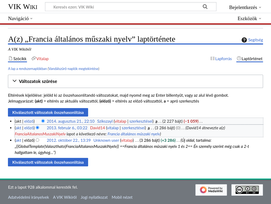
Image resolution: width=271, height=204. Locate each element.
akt (18, 127)
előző (29, 121)
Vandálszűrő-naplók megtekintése (73, 68)
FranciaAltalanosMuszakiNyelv (40, 133)
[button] (135, 81)
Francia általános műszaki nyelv (133, 133)
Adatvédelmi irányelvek (28, 197)
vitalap (120, 121)
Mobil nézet (122, 197)
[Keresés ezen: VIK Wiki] (130, 6)
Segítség (251, 40)
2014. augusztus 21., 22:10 (70, 121)
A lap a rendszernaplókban (27, 68)
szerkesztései (140, 121)
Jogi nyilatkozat (94, 197)
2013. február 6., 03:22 (67, 127)
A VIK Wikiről (64, 197)
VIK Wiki (22, 6)
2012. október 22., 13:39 (69, 140)
